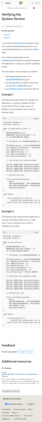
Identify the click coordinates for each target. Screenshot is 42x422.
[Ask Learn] (34, 8)
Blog (29, 409)
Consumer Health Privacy (10, 416)
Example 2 (7, 38)
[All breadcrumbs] (4, 8)
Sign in (38, 3)
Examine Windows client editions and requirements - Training (20, 375)
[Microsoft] (21, 3)
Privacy (14, 412)
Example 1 (7, 35)
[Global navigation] (2, 3)
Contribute (5, 412)
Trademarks (6, 419)
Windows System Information (17, 8)
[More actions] (38, 8)
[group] (21, 163)
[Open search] (32, 3)
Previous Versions (19, 409)
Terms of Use (28, 416)
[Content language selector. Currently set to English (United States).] (12, 399)
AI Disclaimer (6, 409)
